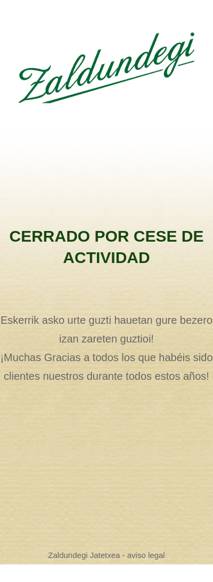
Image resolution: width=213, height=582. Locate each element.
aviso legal (146, 555)
